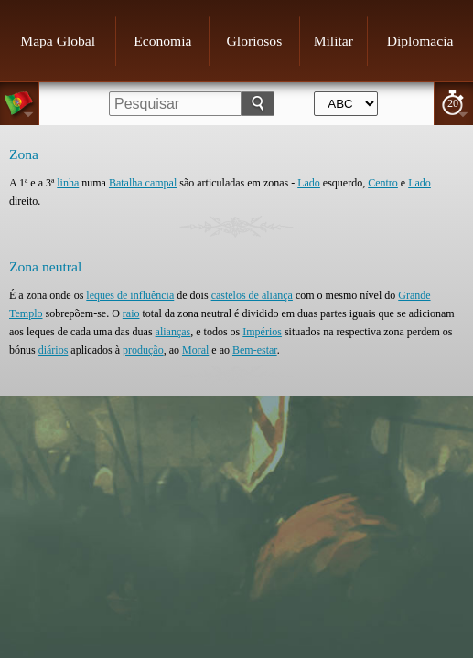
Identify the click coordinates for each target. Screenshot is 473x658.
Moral (195, 350)
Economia (162, 40)
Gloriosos (255, 40)
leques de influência (130, 295)
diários (53, 350)
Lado (308, 182)
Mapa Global (57, 40)
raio (131, 313)
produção (143, 350)
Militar (333, 40)
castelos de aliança (252, 295)
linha (68, 182)
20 (452, 103)
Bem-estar (254, 350)
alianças (173, 331)
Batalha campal (143, 182)
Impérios (262, 331)
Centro (383, 182)
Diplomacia (420, 40)
